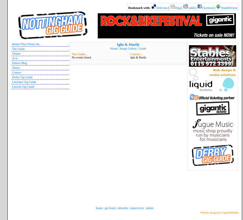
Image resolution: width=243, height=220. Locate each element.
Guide (142, 48)
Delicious (161, 7)
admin (150, 208)
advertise (123, 208)
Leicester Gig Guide (24, 82)
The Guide (18, 48)
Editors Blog (19, 63)
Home (114, 48)
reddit (191, 7)
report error (137, 208)
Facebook (208, 7)
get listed (110, 208)
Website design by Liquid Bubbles (219, 212)
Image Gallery (128, 48)
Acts (14, 58)
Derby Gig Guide (22, 77)
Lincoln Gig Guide (23, 86)
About (15, 67)
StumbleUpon (229, 7)
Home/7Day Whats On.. (26, 44)
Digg (178, 7)
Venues (16, 53)
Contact (16, 72)
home (99, 208)
